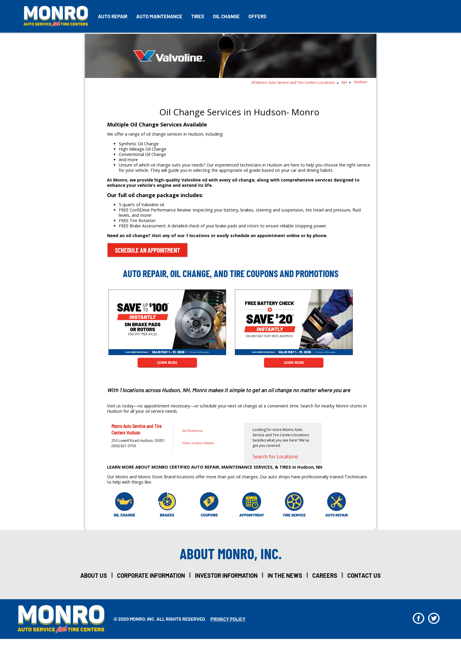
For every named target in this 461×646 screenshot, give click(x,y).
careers (324, 575)
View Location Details (198, 443)
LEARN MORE (167, 362)
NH (344, 82)
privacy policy (228, 619)
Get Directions (192, 430)
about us (93, 575)
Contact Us (364, 575)
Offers (257, 16)
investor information (226, 575)
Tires (197, 16)
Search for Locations (275, 456)
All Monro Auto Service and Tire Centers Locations (293, 82)
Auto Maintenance (159, 16)
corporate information (151, 575)
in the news (285, 575)
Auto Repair (112, 16)
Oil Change (226, 16)
